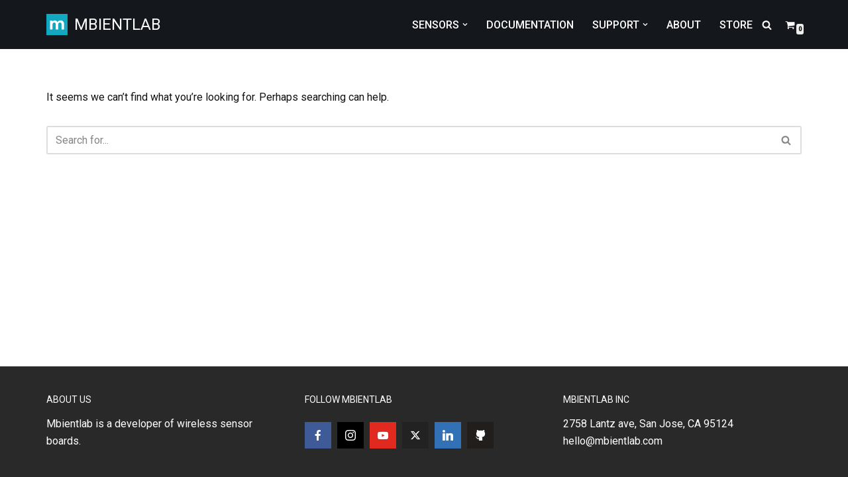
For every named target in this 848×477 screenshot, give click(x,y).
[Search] (767, 25)
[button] (465, 24)
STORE (736, 25)
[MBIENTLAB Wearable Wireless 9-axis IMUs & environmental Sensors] (103, 24)
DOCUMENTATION (530, 25)
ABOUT (683, 25)
